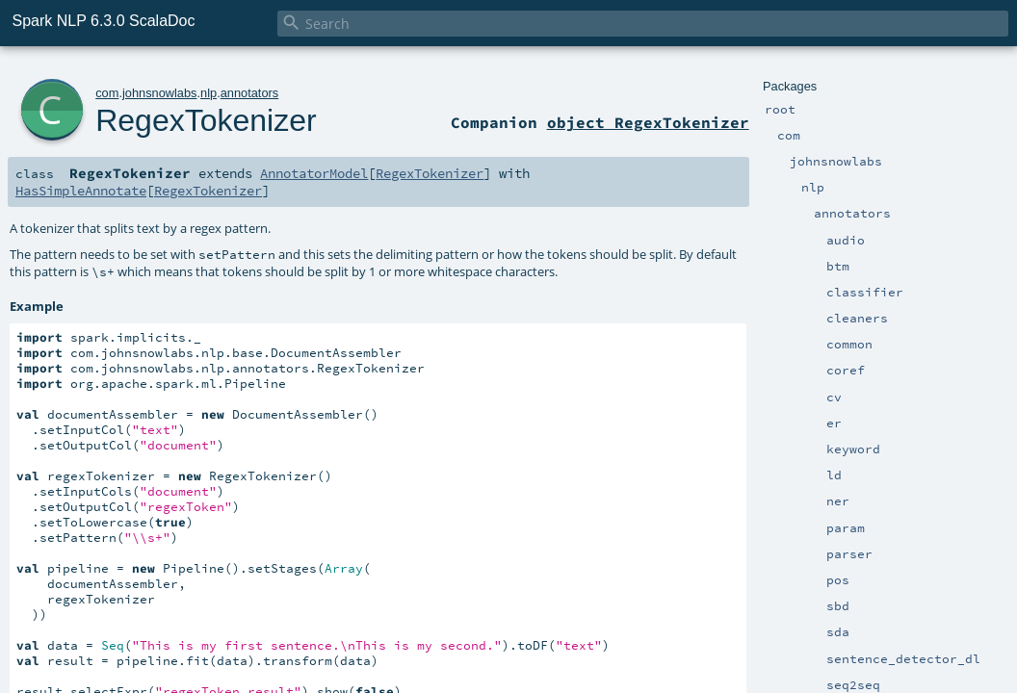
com (106, 93)
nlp (208, 93)
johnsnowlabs (159, 93)
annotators (249, 93)
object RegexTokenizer (648, 122)
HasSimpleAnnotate (80, 190)
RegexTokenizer (205, 120)
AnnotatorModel (314, 173)
